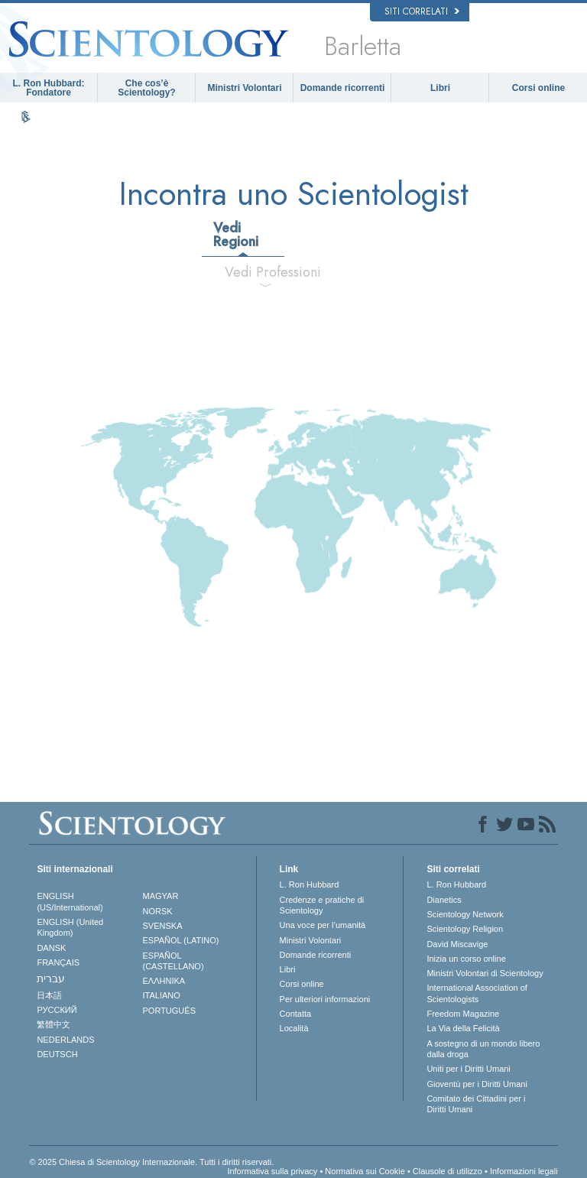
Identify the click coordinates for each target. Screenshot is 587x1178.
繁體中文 (53, 1024)
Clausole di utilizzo (447, 1171)
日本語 (49, 995)
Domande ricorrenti (342, 88)
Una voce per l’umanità (323, 925)
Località (294, 1028)
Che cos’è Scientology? (146, 88)
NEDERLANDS (65, 1039)
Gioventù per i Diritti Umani (476, 1084)
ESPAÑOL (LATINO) (181, 940)
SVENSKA (163, 925)
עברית (51, 978)
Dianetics (443, 899)
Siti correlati (421, 11)
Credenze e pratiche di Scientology (322, 905)
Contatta (296, 1013)
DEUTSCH (57, 1054)
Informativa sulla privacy (272, 1171)
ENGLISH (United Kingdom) (70, 927)
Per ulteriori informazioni (325, 999)
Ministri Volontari (244, 88)
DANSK (51, 947)
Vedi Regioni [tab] (235, 235)
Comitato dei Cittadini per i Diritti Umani (475, 1104)
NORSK (158, 911)
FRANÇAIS (58, 962)
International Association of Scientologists (476, 993)
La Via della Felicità (462, 1028)
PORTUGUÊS (169, 1010)
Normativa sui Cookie (365, 1171)
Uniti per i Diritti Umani (468, 1068)
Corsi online (538, 88)
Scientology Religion (464, 928)
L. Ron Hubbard (309, 884)
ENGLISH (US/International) (69, 901)
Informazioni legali (524, 1171)
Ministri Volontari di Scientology (484, 973)
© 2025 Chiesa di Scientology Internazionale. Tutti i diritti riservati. (151, 1162)
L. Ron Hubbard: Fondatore (49, 88)
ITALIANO (161, 995)
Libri (440, 88)
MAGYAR (161, 896)
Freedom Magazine (462, 1013)
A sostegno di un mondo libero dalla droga (483, 1049)
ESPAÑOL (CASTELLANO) (173, 961)
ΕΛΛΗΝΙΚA (164, 980)
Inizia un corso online (465, 958)
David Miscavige (457, 944)
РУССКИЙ (56, 1009)
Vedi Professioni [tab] (271, 272)
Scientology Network (464, 914)
